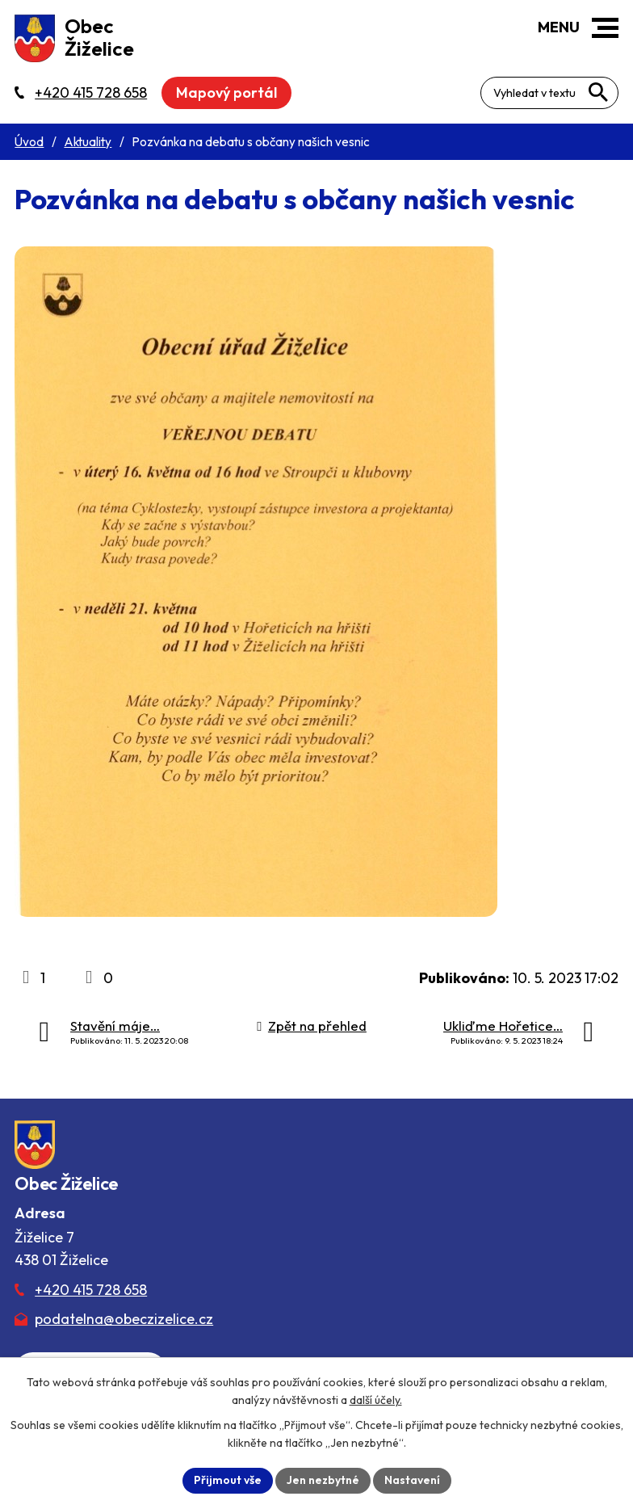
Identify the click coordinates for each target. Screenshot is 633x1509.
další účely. (376, 1400)
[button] (605, 28)
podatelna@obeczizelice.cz (124, 1318)
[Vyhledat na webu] (598, 92)
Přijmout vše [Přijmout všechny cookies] (228, 1480)
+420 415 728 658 (91, 1289)
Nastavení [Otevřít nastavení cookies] (412, 1480)
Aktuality (87, 141)
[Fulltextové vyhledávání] (549, 93)
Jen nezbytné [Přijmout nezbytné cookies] (323, 1480)
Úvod (29, 141)
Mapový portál (226, 92)
